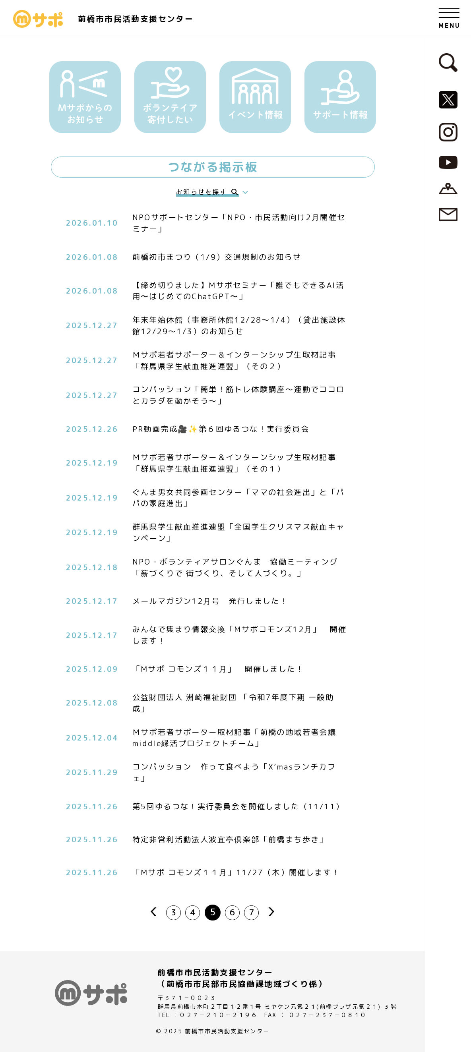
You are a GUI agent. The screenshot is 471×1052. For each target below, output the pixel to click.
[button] (85, 97)
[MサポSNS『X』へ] (448, 99)
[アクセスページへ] (448, 188)
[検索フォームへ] (448, 62)
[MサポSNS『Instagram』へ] (448, 131)
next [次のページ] (274, 911)
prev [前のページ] (150, 911)
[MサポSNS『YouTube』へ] (448, 161)
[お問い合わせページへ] (448, 214)
